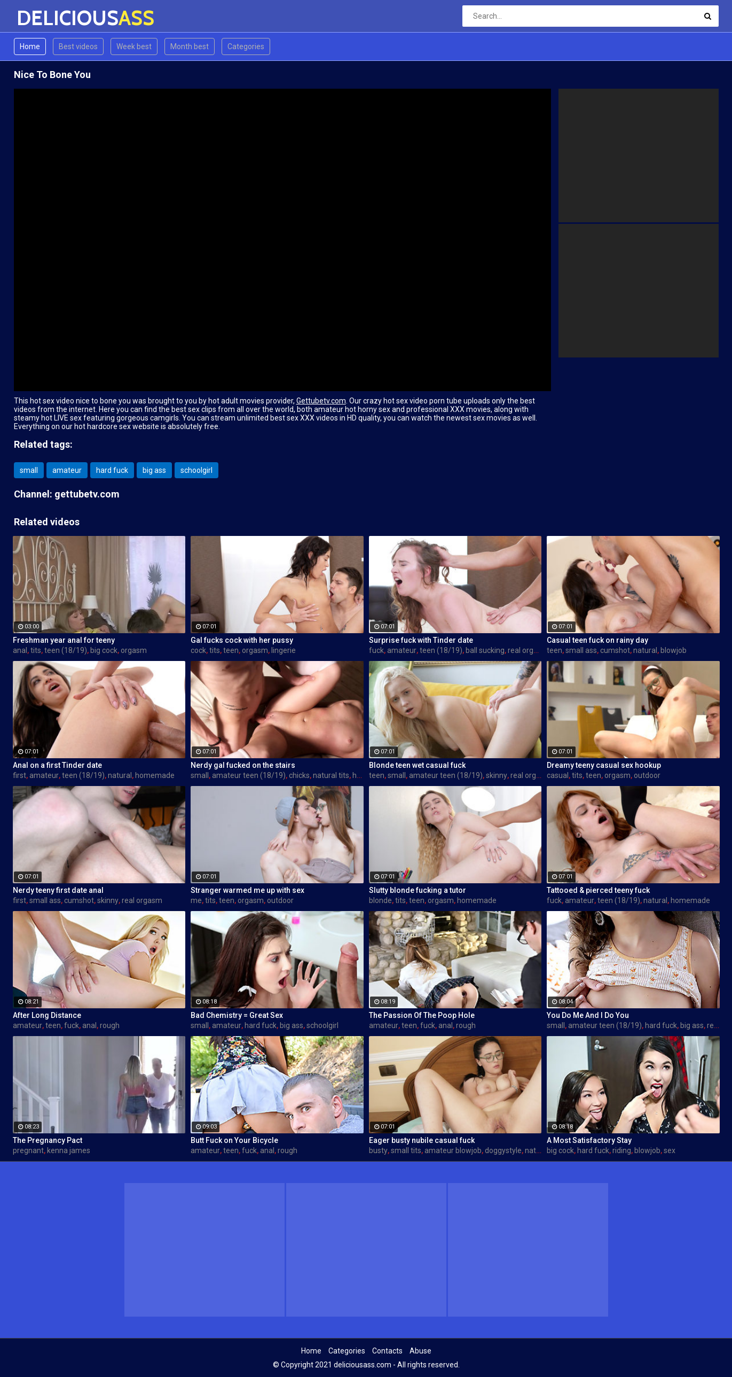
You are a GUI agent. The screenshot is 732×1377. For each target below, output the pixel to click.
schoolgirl (196, 470)
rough (110, 1025)
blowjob (673, 650)
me (196, 900)
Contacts (387, 1351)
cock (198, 650)
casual (558, 775)
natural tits (331, 775)
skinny (496, 775)
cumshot (615, 650)
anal (20, 650)
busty (378, 1150)
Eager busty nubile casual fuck (422, 1140)
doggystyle (503, 1150)
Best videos (78, 46)
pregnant (28, 1150)
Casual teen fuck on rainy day (597, 640)
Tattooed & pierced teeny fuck (598, 890)
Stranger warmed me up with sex (247, 890)
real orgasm (528, 650)
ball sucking (485, 650)
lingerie (283, 650)
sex (669, 1150)
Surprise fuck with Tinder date (421, 640)
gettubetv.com (87, 494)
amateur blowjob (453, 1150)
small (29, 470)
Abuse (420, 1351)
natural (645, 650)
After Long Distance (47, 1015)
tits (35, 650)
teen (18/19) (65, 650)
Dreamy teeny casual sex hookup (604, 765)
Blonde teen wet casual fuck (417, 765)
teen (231, 650)
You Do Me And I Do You (588, 1015)
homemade (155, 775)
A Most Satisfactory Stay (589, 1140)
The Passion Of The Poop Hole (422, 1015)
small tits (406, 1150)
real (713, 1025)
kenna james (68, 1150)
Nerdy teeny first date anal (58, 890)
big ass (154, 470)
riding (621, 1150)
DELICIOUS (45, 17)
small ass (581, 650)
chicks (299, 775)
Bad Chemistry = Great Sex (237, 1015)
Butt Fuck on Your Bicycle (234, 1140)
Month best (189, 46)
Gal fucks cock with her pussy (242, 640)
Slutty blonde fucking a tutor (417, 890)
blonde (380, 900)
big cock (103, 650)
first (19, 775)
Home (30, 46)
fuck (376, 650)
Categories (245, 46)
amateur (67, 470)
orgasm (134, 650)
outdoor (647, 775)
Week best (134, 46)
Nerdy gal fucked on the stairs (243, 765)
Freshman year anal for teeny (64, 640)
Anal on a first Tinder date (57, 765)
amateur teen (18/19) (249, 775)
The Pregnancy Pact (47, 1140)
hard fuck (112, 470)
